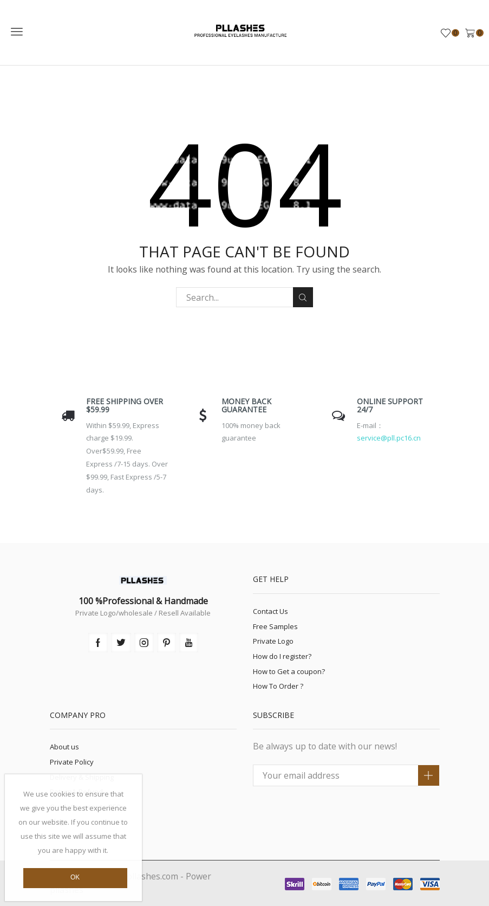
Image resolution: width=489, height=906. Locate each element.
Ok (75, 877)
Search (303, 297)
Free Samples (275, 626)
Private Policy (72, 762)
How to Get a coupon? (289, 671)
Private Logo (273, 641)
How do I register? (282, 656)
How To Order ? (278, 686)
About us (64, 747)
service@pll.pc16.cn (389, 438)
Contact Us (270, 611)
